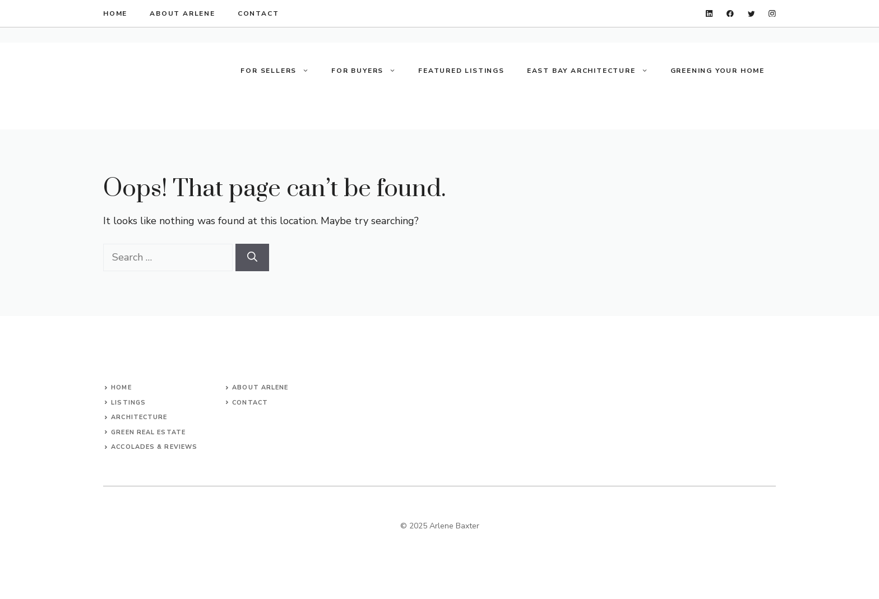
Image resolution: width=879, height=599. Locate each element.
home (115, 13)
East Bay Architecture (593, 70)
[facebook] (730, 13)
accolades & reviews (154, 447)
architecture (139, 417)
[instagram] (772, 13)
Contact (250, 402)
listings (128, 402)
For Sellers (280, 70)
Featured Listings (461, 70)
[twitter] (751, 13)
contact (258, 13)
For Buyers (369, 70)
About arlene (260, 387)
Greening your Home (717, 70)
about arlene (182, 13)
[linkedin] (709, 13)
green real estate (148, 432)
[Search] (252, 257)
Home (121, 387)
